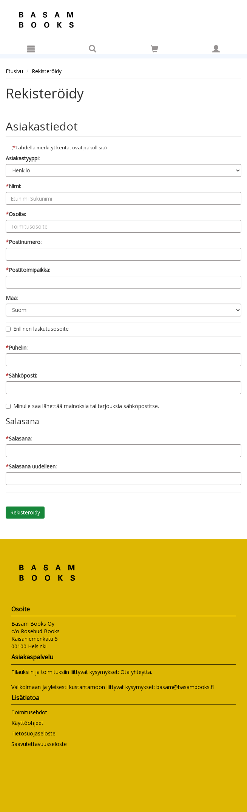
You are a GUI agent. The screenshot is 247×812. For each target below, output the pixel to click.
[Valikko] (31, 49)
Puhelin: (18, 347)
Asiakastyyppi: (23, 158)
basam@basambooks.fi (185, 687)
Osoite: (17, 214)
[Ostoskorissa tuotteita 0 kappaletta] (154, 50)
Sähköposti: (23, 375)
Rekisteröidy (47, 71)
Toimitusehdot (29, 712)
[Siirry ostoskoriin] (154, 49)
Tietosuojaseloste (33, 733)
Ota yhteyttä (135, 671)
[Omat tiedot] (216, 49)
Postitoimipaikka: (29, 269)
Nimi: (15, 186)
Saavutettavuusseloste (39, 744)
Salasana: (20, 438)
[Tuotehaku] (92, 49)
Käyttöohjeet (27, 722)
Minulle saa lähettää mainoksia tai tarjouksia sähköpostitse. (82, 406)
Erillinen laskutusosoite (37, 328)
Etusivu (14, 71)
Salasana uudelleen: (33, 466)
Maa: (12, 297)
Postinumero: (25, 242)
